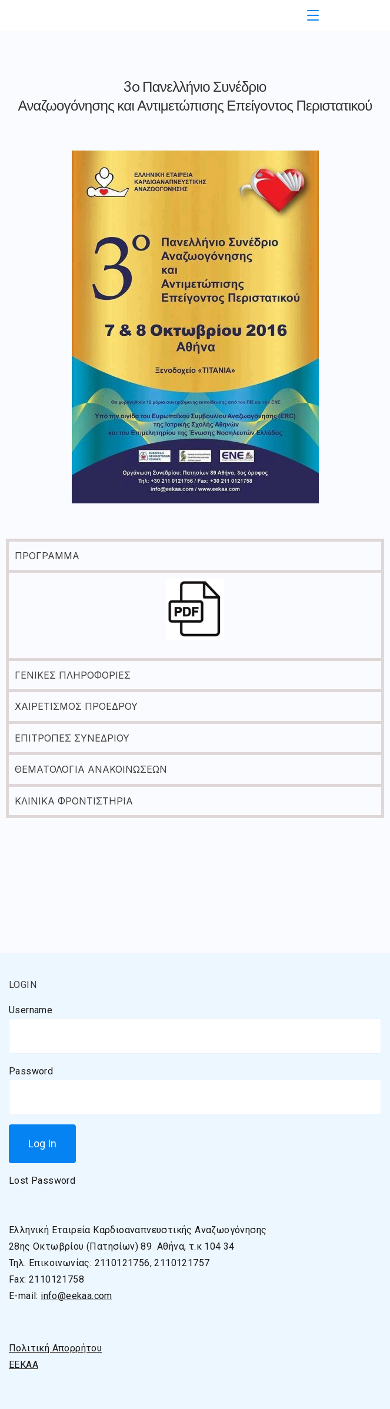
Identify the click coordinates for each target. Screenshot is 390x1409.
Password (31, 1071)
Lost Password (42, 1180)
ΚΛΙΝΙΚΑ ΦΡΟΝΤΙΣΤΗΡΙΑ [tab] (74, 801)
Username (30, 1010)
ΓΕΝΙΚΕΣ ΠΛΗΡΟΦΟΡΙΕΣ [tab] (73, 675)
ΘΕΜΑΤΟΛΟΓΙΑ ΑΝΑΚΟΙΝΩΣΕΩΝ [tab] (91, 769)
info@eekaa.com (76, 1295)
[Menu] (313, 15)
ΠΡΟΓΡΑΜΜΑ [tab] (47, 556)
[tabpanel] (195, 613)
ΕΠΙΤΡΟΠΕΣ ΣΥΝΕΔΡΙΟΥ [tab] (72, 738)
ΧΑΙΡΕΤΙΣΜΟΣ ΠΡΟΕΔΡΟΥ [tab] (76, 706)
